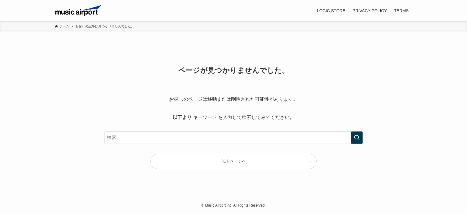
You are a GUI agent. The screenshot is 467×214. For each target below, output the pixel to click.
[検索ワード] (233, 137)
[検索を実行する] (357, 137)
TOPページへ (233, 161)
